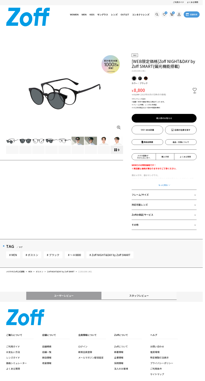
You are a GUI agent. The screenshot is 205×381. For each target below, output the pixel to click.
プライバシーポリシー (161, 339)
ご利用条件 (156, 345)
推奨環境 (154, 328)
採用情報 (118, 339)
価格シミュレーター (16, 339)
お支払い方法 (13, 328)
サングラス (102, 14)
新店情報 (46, 333)
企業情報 (118, 333)
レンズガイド (13, 333)
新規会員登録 (85, 328)
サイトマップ (157, 350)
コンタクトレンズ (140, 14)
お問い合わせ (157, 322)
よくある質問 (192, 2)
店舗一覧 (46, 328)
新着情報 (118, 328)
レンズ (114, 14)
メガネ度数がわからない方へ (143, 133)
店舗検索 (46, 322)
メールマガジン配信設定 (91, 333)
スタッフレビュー (139, 272)
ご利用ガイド (178, 2)
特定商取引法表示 (159, 333)
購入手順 (165, 133)
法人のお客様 (121, 345)
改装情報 (46, 339)
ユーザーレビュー (64, 272)
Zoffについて (121, 322)
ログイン (82, 322)
